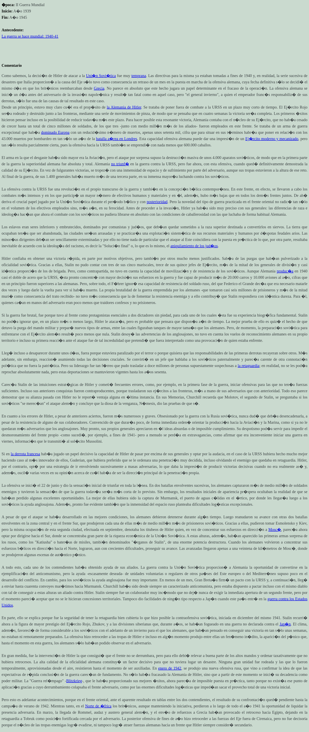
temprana (138, 75)
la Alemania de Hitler (124, 107)
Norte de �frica (98, 706)
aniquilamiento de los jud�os (194, 246)
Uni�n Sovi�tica (101, 75)
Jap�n (285, 624)
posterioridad (157, 202)
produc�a (285, 271)
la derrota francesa (25, 454)
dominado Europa (55, 132)
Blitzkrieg (74, 681)
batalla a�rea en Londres (116, 139)
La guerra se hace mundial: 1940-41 (30, 36)
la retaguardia (248, 365)
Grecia (99, 88)
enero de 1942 (169, 668)
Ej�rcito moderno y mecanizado (271, 139)
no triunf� (120, 164)
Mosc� (274, 529)
